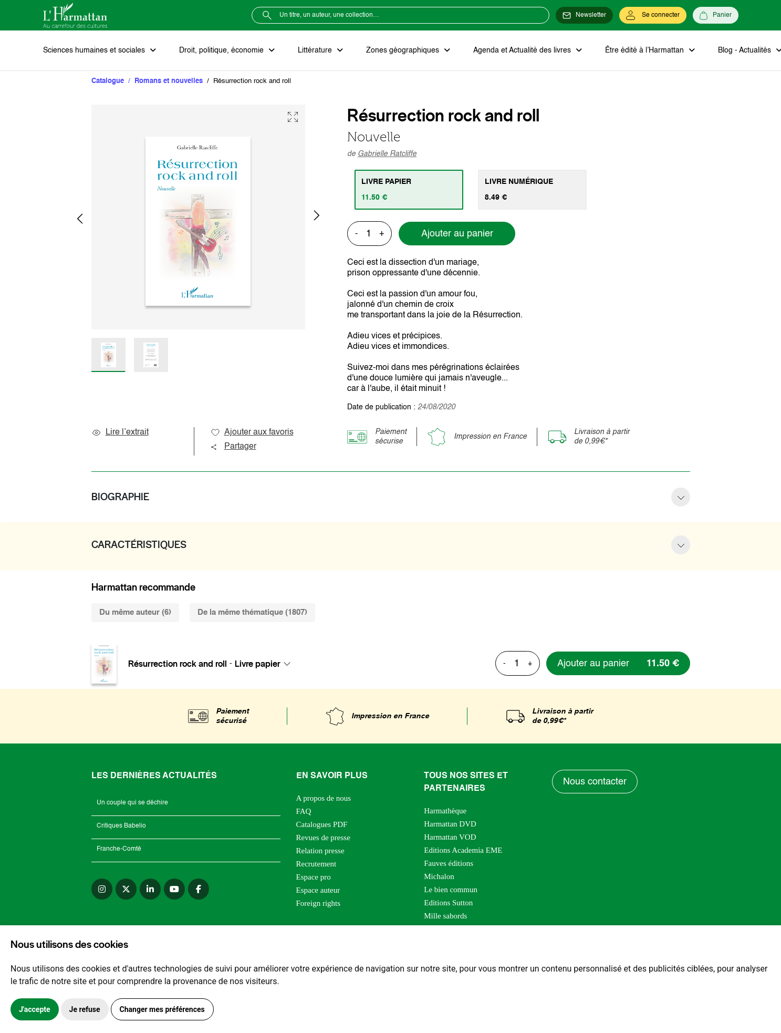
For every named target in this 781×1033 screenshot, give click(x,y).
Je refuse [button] (84, 1009)
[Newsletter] (584, 15)
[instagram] (101, 889)
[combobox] (266, 663)
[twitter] (126, 889)
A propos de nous (323, 798)
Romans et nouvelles (168, 81)
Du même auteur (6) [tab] (135, 612)
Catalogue (107, 81)
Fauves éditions (448, 863)
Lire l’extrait (120, 432)
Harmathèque (445, 811)
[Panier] (715, 15)
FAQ (303, 811)
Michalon (439, 876)
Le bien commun (450, 889)
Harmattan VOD (450, 837)
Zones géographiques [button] (403, 50)
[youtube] (174, 889)
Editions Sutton (448, 902)
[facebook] (198, 889)
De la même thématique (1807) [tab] (252, 612)
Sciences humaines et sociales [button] (95, 50)
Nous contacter (595, 782)
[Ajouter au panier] (618, 663)
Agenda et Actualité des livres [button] (523, 50)
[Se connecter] (652, 15)
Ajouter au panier (457, 234)
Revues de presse (323, 837)
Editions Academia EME (463, 850)
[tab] (409, 190)
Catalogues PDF (322, 824)
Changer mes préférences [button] (162, 1009)
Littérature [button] (316, 50)
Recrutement (316, 864)
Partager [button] (233, 446)
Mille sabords (445, 916)
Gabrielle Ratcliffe (387, 154)
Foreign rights (318, 903)
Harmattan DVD (450, 824)
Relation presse (320, 850)
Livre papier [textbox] (257, 663)
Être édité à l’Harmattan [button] (645, 50)
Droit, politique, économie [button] (222, 50)
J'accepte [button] (34, 1009)
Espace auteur (318, 890)
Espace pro (313, 877)
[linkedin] (150, 889)
